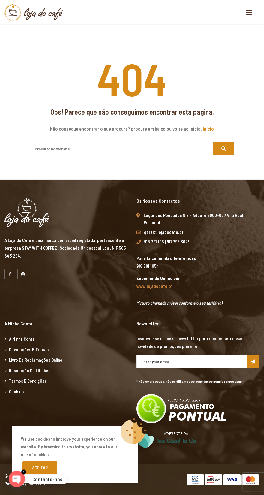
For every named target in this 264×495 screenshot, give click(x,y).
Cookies (16, 391)
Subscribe (253, 361)
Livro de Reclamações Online (35, 360)
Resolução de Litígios (29, 370)
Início (208, 128)
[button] (249, 12)
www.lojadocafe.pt (154, 286)
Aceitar (40, 467)
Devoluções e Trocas (29, 349)
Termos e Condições (28, 381)
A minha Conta (22, 339)
